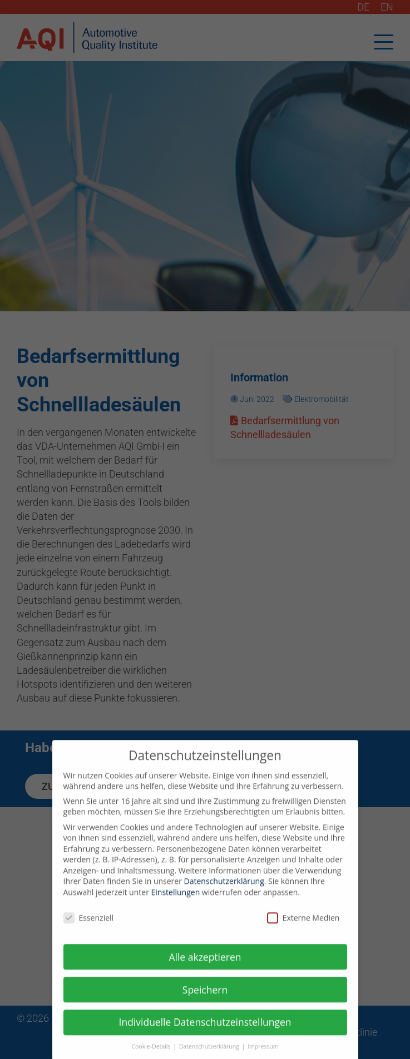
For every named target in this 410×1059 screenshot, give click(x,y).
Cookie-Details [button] (151, 1054)
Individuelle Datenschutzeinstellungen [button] (205, 1030)
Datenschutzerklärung (224, 889)
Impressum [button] (263, 1054)
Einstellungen (175, 900)
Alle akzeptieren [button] (205, 964)
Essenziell (88, 926)
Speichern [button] (205, 997)
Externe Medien (303, 926)
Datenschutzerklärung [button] (210, 1054)
